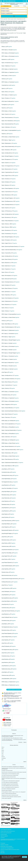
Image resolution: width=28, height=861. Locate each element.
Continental (4, 758)
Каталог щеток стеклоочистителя (6, 832)
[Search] (14, 16)
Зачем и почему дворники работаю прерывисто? (10, 787)
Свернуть (24, 742)
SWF (2, 759)
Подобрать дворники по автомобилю (14, 689)
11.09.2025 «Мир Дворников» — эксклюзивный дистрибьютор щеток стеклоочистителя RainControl (14, 740)
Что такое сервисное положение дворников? (10, 782)
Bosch (3, 751)
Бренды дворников (14, 745)
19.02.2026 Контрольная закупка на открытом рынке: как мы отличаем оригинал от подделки (12, 736)
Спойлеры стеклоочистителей (7, 770)
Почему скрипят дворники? (6, 798)
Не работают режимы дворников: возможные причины (11, 796)
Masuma (3, 756)
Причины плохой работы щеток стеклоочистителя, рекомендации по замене (14, 779)
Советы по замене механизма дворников (9, 793)
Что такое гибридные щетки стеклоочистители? (10, 785)
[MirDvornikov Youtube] (14, 721)
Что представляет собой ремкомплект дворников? (11, 780)
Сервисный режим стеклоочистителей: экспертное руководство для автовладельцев (14, 768)
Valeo (3, 755)
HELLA (3, 747)
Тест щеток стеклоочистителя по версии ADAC (10, 775)
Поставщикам (3, 843)
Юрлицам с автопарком (4, 844)
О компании (2, 837)
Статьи (14, 764)
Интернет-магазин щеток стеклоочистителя (8, 831)
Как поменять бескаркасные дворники (8, 788)
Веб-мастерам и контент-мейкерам (6, 846)
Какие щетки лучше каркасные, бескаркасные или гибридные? (13, 766)
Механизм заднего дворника (7, 790)
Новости (14, 733)
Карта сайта (2, 852)
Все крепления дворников (10, 814)
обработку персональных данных (7, 857)
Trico (2, 753)
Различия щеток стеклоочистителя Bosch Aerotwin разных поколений (14, 772)
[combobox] (14, 8)
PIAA (2, 748)
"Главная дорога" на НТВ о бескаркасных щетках (10, 773)
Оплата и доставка (4, 834)
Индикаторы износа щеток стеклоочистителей (10, 795)
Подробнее (10, 46)
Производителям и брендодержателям (7, 847)
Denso (3, 750)
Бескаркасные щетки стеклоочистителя (9, 776)
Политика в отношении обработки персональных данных (10, 849)
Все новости (20, 742)
